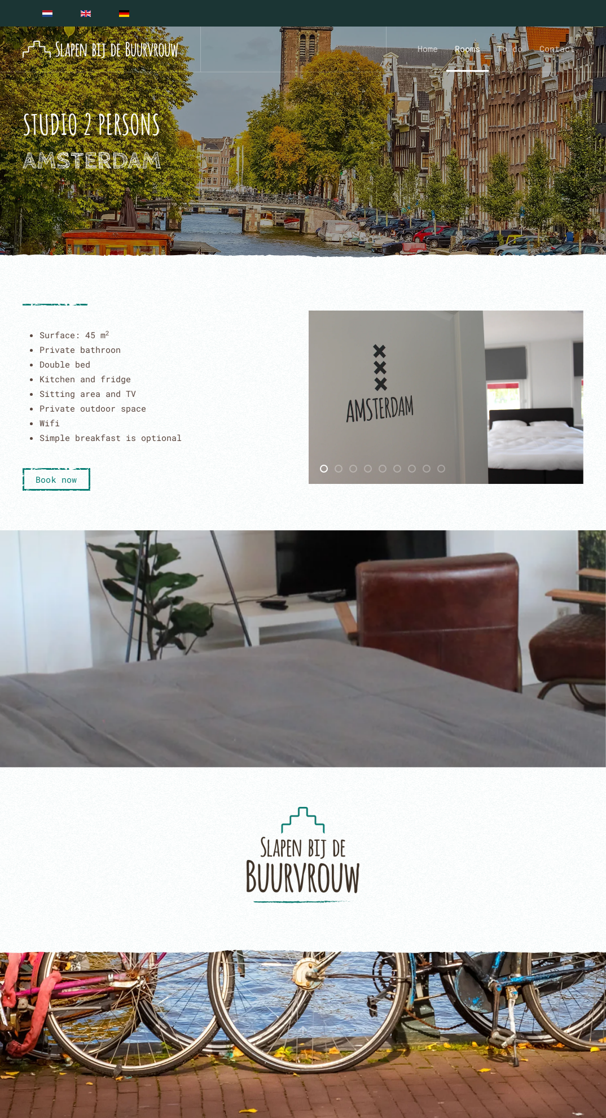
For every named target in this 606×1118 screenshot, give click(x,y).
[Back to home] (100, 49)
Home (428, 48)
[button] (303, 1030)
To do (509, 48)
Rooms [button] (467, 48)
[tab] (324, 469)
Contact (557, 48)
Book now (56, 479)
